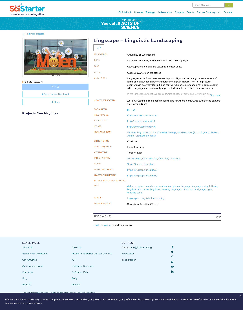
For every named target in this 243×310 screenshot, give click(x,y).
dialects (131, 186)
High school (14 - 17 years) (152, 132)
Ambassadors (164, 12)
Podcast (26, 284)
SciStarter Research (82, 266)
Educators (27, 272)
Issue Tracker (129, 260)
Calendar (76, 247)
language (186, 186)
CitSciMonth (125, 12)
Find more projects (33, 33)
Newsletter (128, 253)
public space (189, 189)
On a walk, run (149, 158)
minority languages (172, 189)
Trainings (150, 12)
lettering (213, 186)
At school (174, 158)
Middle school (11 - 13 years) (193, 132)
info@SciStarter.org (141, 247)
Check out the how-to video (142, 115)
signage (201, 189)
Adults (131, 135)
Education (149, 164)
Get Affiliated (29, 260)
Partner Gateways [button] (208, 12)
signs (209, 189)
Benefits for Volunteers (35, 253)
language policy (200, 186)
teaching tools (134, 192)
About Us (27, 247)
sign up (107, 225)
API (74, 260)
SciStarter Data (80, 272)
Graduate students (146, 135)
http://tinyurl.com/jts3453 (141, 121)
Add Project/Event (32, 266)
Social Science (134, 164)
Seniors (215, 132)
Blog (24, 278)
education (161, 186)
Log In (96, 225)
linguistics (155, 189)
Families (131, 132)
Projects (179, 12)
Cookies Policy (34, 303)
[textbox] (208, 5)
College (172, 132)
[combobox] (212, 5)
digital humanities (146, 186)
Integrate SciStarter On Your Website (92, 253)
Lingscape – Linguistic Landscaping (145, 198)
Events (190, 12)
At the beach (134, 158)
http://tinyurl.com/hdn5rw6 (141, 126)
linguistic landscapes (138, 189)
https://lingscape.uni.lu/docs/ (142, 170)
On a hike (163, 158)
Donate (228, 12)
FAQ (74, 278)
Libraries (138, 12)
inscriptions (174, 186)
